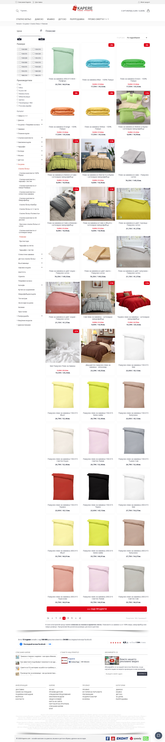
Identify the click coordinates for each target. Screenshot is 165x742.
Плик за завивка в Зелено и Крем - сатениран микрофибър (133, 127)
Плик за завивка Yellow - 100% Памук (98, 127)
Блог (51, 708)
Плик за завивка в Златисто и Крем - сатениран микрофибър (98, 176)
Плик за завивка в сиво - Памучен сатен (133, 176)
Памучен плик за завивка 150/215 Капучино (133, 414)
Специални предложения (59, 694)
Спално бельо (35, 24)
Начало (19, 24)
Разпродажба (122, 699)
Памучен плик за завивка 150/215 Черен (98, 506)
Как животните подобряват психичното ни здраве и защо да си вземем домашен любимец (38, 662)
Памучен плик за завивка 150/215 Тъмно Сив (133, 460)
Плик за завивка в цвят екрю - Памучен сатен (62, 272)
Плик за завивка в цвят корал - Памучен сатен (62, 318)
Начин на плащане (23, 692)
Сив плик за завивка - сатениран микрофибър (98, 318)
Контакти (20, 699)
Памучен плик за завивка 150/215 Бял (133, 366)
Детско (119, 694)
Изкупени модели (56, 696)
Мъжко (119, 692)
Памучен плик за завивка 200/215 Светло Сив (133, 597)
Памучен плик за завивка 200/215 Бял (133, 506)
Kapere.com (26, 738)
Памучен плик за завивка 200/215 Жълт (63, 551)
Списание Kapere (56, 706)
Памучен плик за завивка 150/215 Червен (63, 506)
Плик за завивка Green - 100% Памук (133, 80)
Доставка (20, 689)
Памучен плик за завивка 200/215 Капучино (133, 551)
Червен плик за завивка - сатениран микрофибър (133, 318)
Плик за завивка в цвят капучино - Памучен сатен (133, 272)
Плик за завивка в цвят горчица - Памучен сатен (133, 224)
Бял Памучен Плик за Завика (62, 366)
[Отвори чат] (158, 735)
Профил (85, 689)
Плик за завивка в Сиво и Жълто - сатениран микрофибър (98, 224)
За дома (26, 24)
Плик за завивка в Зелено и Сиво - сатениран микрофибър (63, 176)
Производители (56, 692)
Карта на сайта (55, 701)
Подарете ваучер (89, 696)
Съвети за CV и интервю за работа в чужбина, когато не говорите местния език (38, 667)
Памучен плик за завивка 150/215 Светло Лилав (98, 460)
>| (80, 618)
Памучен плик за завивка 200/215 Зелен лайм (98, 551)
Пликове (45, 24)
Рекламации (87, 694)
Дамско (119, 689)
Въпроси (19, 696)
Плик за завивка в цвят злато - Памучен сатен (98, 272)
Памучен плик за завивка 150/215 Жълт (63, 414)
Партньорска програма (59, 704)
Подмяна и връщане (24, 694)
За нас (51, 689)
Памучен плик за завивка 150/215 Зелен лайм (98, 414)
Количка (86, 699)
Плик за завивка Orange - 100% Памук (62, 127)
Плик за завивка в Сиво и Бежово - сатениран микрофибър (62, 224)
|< (48, 618)
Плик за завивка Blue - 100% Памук (98, 79)
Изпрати (142, 674)
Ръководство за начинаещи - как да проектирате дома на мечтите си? (38, 673)
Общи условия (55, 699)
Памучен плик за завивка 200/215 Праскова (63, 597)
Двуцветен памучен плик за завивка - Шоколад (98, 366)
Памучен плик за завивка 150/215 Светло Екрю (63, 460)
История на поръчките (92, 692)
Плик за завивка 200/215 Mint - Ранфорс (62, 80)
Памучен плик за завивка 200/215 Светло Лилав (98, 597)
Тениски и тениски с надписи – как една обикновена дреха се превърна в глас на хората (38, 656)
